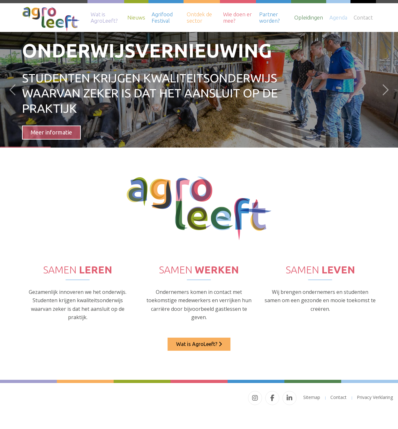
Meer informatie (51, 132)
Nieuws (136, 17)
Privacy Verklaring (375, 397)
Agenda (338, 17)
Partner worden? (269, 17)
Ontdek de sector (199, 17)
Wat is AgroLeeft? (104, 17)
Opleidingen (308, 17)
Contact (363, 17)
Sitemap (311, 397)
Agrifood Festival (162, 17)
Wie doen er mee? (237, 17)
